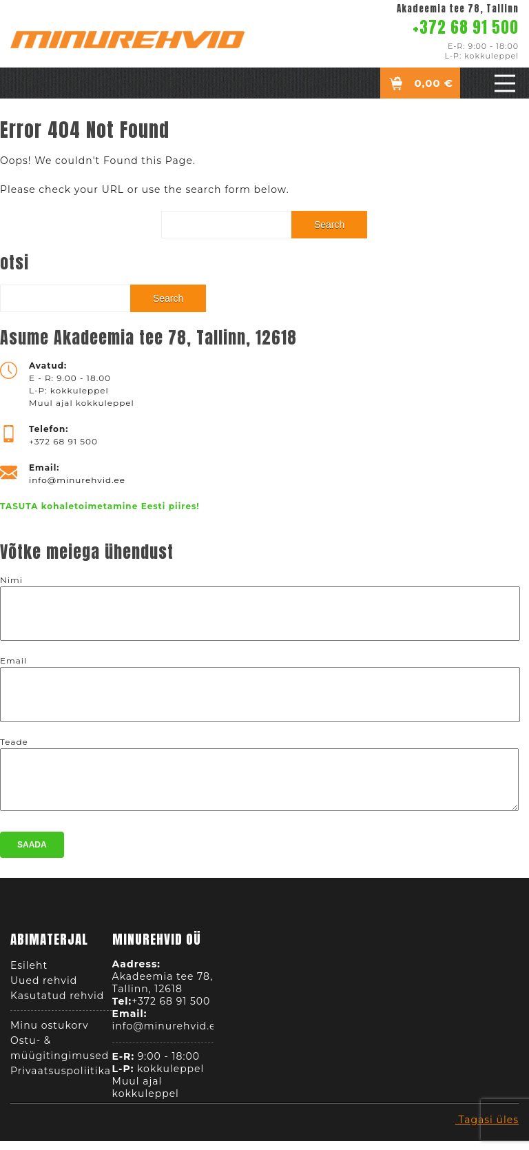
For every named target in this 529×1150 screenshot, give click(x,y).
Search (329, 224)
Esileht (29, 969)
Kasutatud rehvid (57, 1000)
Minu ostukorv (49, 1029)
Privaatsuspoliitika (60, 1075)
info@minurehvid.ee (77, 480)
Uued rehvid (43, 984)
